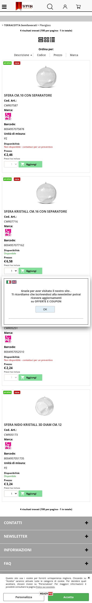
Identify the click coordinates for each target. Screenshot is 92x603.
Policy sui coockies (45, 586)
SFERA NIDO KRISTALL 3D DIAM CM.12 (33, 425)
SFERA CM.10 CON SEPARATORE (28, 95)
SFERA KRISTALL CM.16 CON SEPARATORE (35, 211)
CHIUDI (89, 578)
